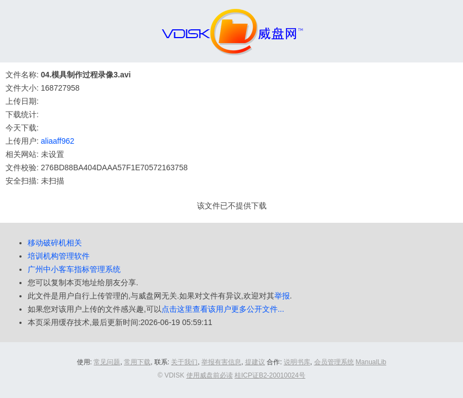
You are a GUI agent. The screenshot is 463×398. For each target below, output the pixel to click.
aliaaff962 (57, 141)
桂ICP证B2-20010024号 (270, 375)
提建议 (255, 362)
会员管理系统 (334, 362)
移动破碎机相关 (55, 242)
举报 (282, 295)
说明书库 (297, 362)
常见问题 (106, 362)
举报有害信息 (221, 362)
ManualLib (371, 362)
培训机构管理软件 (59, 256)
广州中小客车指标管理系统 (74, 269)
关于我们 (184, 362)
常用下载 (137, 362)
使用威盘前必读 (209, 375)
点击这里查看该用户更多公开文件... (223, 309)
